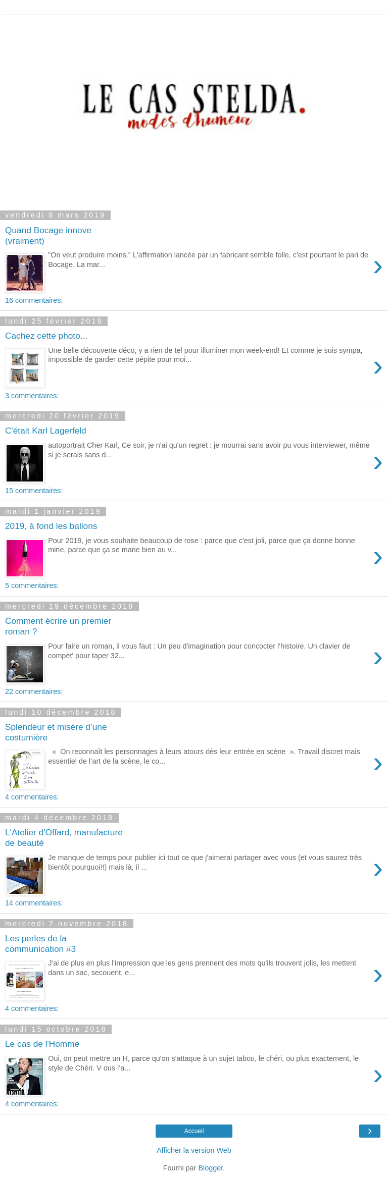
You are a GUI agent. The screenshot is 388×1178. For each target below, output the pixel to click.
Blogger (210, 1168)
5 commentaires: (32, 585)
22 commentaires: (34, 691)
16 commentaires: (34, 300)
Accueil (194, 1131)
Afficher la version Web (194, 1150)
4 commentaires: (32, 797)
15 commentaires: (34, 491)
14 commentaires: (34, 903)
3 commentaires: (32, 396)
